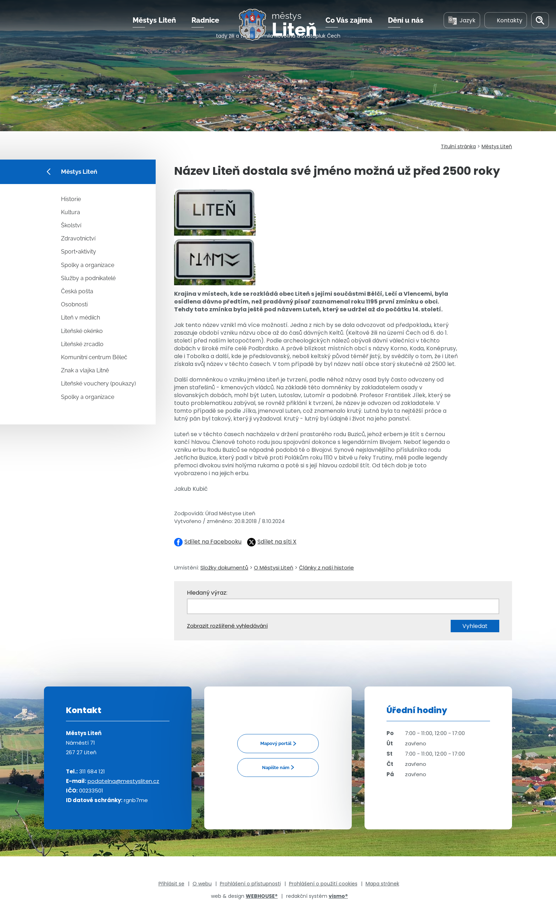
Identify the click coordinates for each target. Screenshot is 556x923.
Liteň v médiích (80, 317)
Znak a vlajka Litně (85, 370)
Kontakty (505, 28)
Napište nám (275, 767)
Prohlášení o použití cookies (323, 883)
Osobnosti (74, 304)
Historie (71, 199)
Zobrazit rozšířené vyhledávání (227, 625)
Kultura (70, 212)
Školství (71, 225)
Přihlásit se (171, 883)
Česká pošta (77, 291)
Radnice (205, 28)
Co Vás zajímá (349, 28)
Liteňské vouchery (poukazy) (98, 383)
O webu (202, 883)
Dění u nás (405, 28)
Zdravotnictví (78, 238)
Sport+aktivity (78, 251)
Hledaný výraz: (207, 593)
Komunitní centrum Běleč (94, 357)
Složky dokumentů (224, 567)
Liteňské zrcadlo (82, 344)
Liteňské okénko (82, 331)
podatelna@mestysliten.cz (123, 781)
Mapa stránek (382, 883)
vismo (338, 896)
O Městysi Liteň (273, 567)
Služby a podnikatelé (88, 278)
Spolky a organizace (87, 265)
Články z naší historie (326, 567)
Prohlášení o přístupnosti (250, 883)
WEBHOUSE (262, 896)
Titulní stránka (458, 146)
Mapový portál (275, 743)
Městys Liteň (154, 28)
